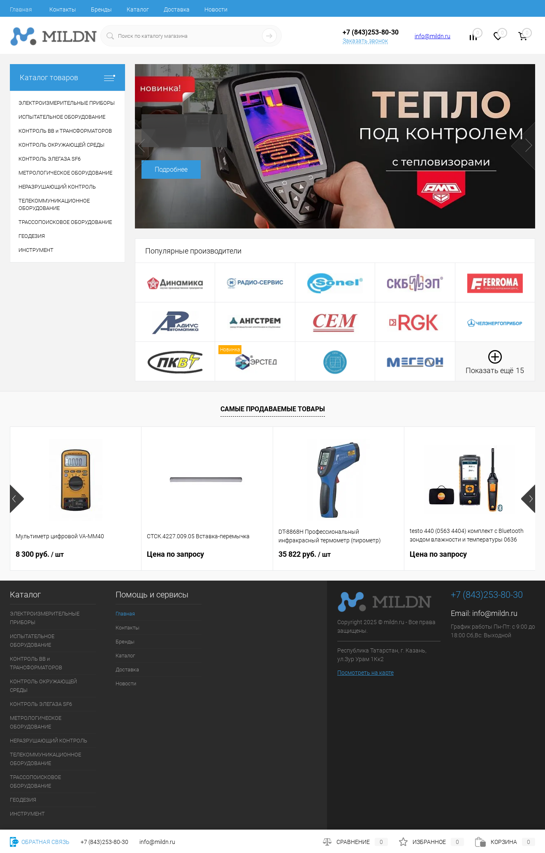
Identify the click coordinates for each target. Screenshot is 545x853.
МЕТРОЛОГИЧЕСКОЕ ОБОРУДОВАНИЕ (35, 722)
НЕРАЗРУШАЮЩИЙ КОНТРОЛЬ (48, 741)
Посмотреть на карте (365, 672)
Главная (21, 9)
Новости (215, 9)
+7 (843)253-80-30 (104, 842)
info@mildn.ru (432, 36)
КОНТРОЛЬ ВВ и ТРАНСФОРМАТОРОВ (36, 663)
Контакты (62, 9)
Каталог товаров (67, 77)
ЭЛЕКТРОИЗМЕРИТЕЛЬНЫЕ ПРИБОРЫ (44, 618)
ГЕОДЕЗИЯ (23, 800)
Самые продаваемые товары (272, 409)
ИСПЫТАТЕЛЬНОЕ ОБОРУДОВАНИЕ (32, 640)
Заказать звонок (365, 40)
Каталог (138, 9)
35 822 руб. (304, 554)
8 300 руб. (40, 554)
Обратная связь (40, 842)
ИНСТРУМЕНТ (27, 814)
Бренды (101, 9)
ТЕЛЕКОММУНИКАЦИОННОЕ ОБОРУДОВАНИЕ (45, 759)
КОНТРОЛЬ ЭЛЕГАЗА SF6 (41, 704)
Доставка (177, 9)
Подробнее (171, 169)
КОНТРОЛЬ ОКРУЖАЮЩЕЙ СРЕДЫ (43, 685)
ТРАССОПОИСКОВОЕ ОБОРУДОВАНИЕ (35, 781)
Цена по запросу (175, 554)
